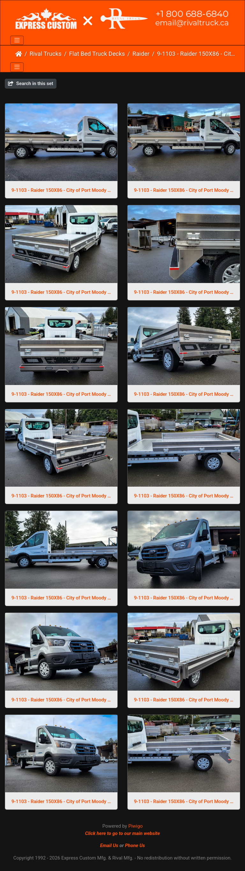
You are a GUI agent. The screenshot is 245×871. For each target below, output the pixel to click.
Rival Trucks (46, 53)
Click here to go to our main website (122, 833)
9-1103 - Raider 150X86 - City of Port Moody (196, 53)
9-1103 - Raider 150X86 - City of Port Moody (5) (61, 394)
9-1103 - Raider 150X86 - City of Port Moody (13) (184, 598)
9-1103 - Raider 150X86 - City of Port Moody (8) (184, 190)
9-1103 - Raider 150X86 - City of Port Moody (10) (61, 801)
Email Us (109, 845)
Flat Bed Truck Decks (97, 53)
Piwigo (135, 826)
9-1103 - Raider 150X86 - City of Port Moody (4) (184, 394)
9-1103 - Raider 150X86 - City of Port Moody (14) (61, 598)
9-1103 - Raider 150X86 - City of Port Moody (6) (184, 292)
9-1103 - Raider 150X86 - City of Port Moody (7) (61, 292)
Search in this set (30, 83)
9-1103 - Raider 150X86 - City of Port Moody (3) (61, 496)
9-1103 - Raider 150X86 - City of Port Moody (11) (184, 700)
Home (18, 53)
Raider (140, 53)
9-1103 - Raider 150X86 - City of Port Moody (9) (61, 190)
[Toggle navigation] (17, 40)
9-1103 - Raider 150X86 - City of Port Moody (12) (61, 700)
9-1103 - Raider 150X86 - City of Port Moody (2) (184, 496)
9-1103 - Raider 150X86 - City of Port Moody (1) (184, 801)
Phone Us (135, 845)
